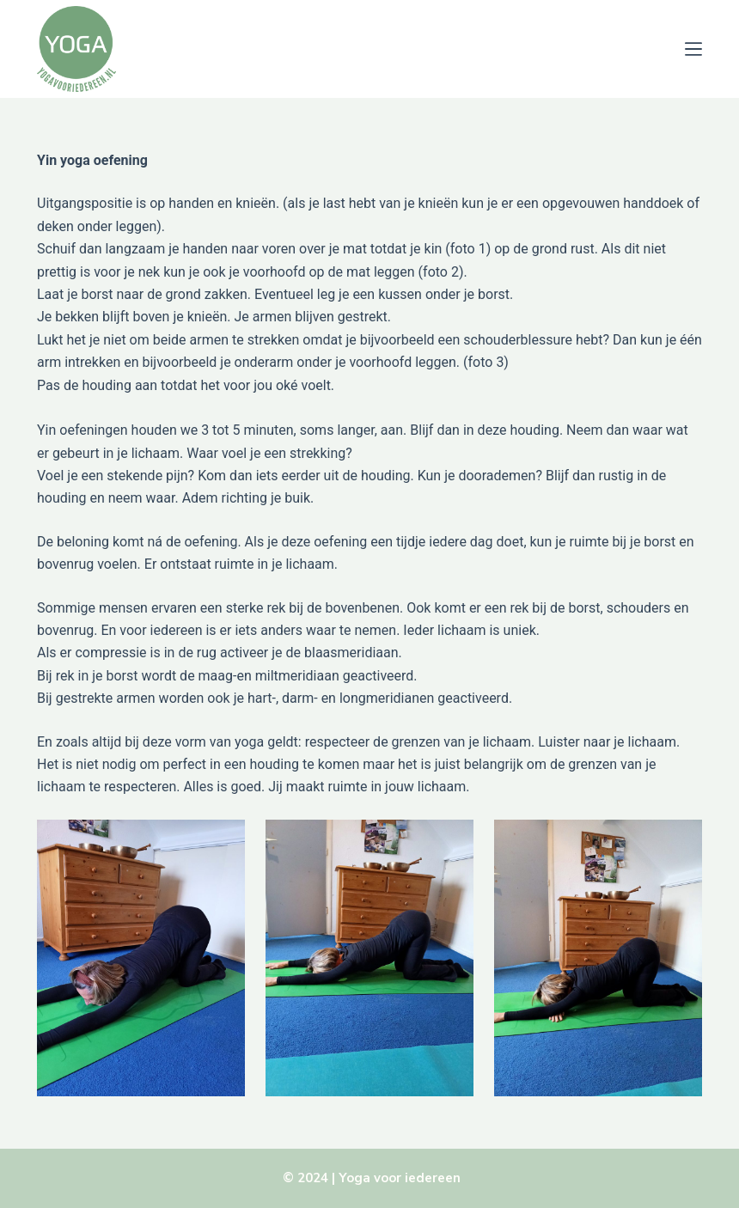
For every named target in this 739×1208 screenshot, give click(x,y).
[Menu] (693, 49)
